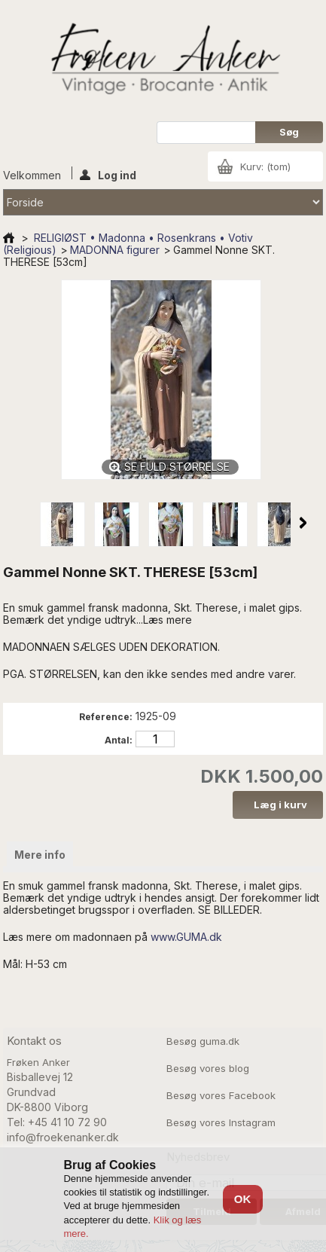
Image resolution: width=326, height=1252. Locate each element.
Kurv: (265, 166)
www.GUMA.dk (186, 936)
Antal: (119, 740)
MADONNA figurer (115, 249)
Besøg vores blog (207, 1068)
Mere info (40, 854)
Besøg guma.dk (202, 1041)
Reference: (106, 716)
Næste (303, 523)
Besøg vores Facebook (221, 1095)
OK (242, 1198)
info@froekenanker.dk (63, 1137)
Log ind (108, 174)
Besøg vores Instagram (221, 1122)
